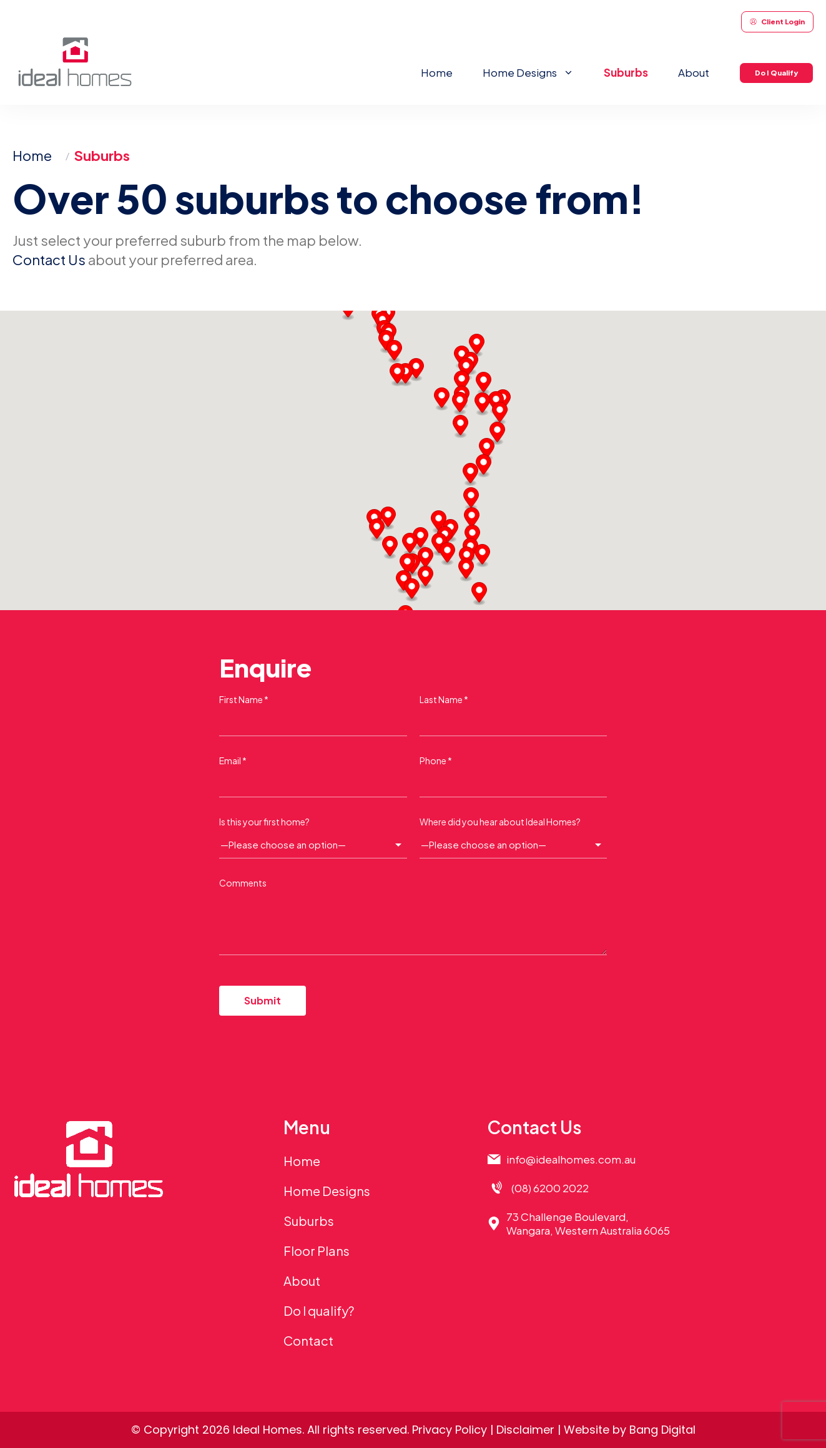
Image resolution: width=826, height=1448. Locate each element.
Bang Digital (662, 1429)
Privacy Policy (449, 1429)
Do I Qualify (776, 72)
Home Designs (536, 72)
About (693, 72)
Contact (308, 1340)
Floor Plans (316, 1250)
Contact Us (49, 259)
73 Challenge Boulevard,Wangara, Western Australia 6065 (588, 1223)
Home (437, 72)
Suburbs (626, 72)
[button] (412, 590)
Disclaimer (525, 1429)
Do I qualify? (318, 1310)
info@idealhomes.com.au (571, 1159)
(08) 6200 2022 (550, 1188)
